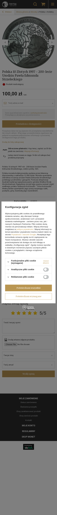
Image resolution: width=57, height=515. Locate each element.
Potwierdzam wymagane (28, 296)
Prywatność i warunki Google (23, 234)
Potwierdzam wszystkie (29, 288)
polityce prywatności (24, 229)
